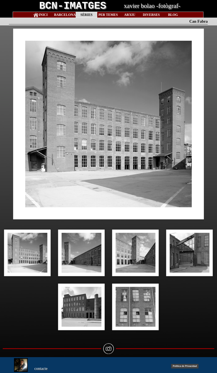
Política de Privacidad (185, 366)
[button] (27, 253)
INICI (43, 15)
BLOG (173, 15)
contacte (40, 368)
